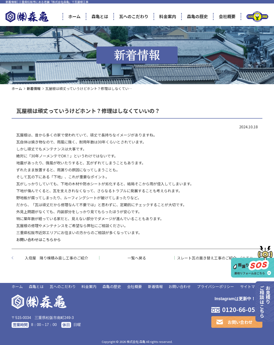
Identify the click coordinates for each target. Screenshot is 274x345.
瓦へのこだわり (63, 286)
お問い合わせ (180, 286)
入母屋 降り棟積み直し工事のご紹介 (56, 258)
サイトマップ (251, 286)
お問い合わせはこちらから (38, 239)
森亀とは (36, 286)
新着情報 (155, 286)
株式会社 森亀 (136, 341)
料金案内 (89, 286)
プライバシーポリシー (215, 286)
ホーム (17, 286)
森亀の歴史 (111, 286)
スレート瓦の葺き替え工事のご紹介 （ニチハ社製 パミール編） (219, 258)
